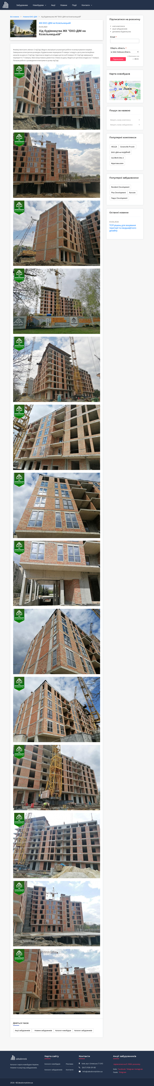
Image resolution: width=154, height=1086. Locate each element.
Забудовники (22, 5)
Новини (63, 5)
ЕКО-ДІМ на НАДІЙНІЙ (120, 152)
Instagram (139, 1069)
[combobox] (125, 119)
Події (74, 5)
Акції (53, 5)
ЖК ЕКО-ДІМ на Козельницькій (55, 23)
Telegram (130, 1069)
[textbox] (125, 119)
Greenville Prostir (127, 147)
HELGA (114, 147)
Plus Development (118, 192)
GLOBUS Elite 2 (117, 158)
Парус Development (119, 198)
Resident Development (120, 187)
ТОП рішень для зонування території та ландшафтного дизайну (122, 228)
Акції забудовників (22, 1030)
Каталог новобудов (63, 1030)
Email (113, 37)
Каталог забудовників (83, 1030)
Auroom (132, 192)
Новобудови (38, 5)
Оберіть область (118, 48)
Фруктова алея (117, 163)
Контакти (86, 5)
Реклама (69, 1064)
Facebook (122, 1069)
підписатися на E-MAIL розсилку (126, 1064)
